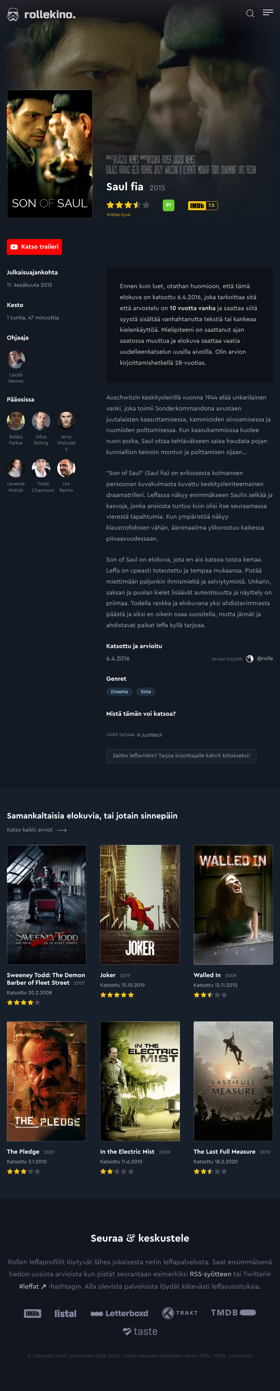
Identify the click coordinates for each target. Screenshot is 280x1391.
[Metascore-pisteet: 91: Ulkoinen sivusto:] (168, 208)
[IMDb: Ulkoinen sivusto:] (32, 1313)
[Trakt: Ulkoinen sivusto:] (181, 1313)
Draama (119, 691)
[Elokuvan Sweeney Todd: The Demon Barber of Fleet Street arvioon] (46, 926)
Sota (146, 691)
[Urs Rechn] (66, 476)
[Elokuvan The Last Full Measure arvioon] (233, 1099)
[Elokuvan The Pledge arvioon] (46, 1099)
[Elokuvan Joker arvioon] (140, 922)
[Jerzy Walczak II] (66, 432)
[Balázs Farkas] (16, 432)
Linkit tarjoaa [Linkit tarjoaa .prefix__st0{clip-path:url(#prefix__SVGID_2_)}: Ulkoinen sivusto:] (134, 734)
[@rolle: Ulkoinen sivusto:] (259, 659)
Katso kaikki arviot (37, 830)
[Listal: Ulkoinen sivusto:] (64, 1313)
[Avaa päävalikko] (268, 13)
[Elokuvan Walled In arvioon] (233, 922)
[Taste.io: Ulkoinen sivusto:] (140, 1332)
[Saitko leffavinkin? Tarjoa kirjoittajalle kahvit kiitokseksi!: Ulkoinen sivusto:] (181, 756)
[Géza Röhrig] (41, 432)
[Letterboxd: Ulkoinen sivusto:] (119, 1313)
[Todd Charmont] (41, 476)
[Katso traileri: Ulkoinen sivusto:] (34, 247)
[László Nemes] (16, 367)
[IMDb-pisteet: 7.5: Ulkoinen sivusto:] (203, 208)
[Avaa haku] (250, 13)
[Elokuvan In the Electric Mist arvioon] (140, 1099)
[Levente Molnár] (16, 476)
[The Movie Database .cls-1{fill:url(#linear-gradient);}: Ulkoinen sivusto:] (233, 1313)
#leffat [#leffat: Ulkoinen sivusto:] (29, 1286)
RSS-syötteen (211, 1274)
